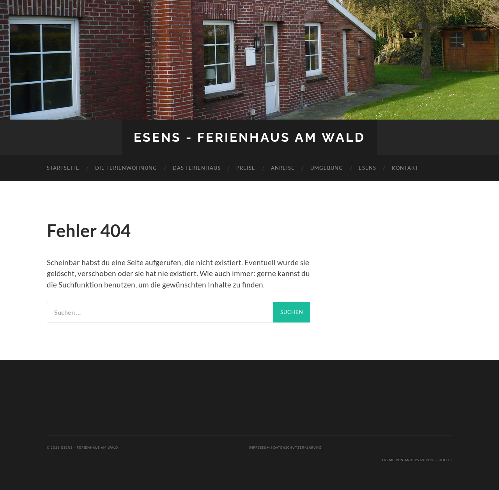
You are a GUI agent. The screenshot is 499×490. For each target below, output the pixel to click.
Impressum (259, 447)
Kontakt (405, 168)
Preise (245, 168)
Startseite (63, 168)
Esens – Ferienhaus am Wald (89, 447)
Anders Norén (419, 460)
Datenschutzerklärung (297, 447)
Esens (367, 168)
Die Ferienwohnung (126, 168)
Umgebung (326, 168)
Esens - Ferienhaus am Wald (249, 137)
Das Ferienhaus (197, 168)
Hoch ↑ (445, 460)
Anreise (283, 168)
